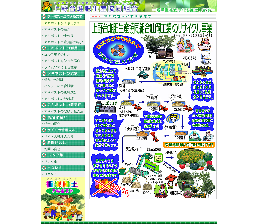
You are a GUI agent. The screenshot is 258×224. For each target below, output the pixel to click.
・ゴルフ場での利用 (55, 54)
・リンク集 (49, 162)
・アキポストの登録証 (57, 99)
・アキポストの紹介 (55, 29)
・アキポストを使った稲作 (60, 61)
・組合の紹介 (50, 124)
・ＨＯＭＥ (49, 174)
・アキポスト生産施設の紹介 (62, 42)
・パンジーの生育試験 (57, 86)
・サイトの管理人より (57, 136)
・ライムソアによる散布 (59, 67)
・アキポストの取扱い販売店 (62, 111)
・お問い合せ (50, 149)
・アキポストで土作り (57, 36)
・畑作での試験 (52, 80)
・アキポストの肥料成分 (59, 92)
